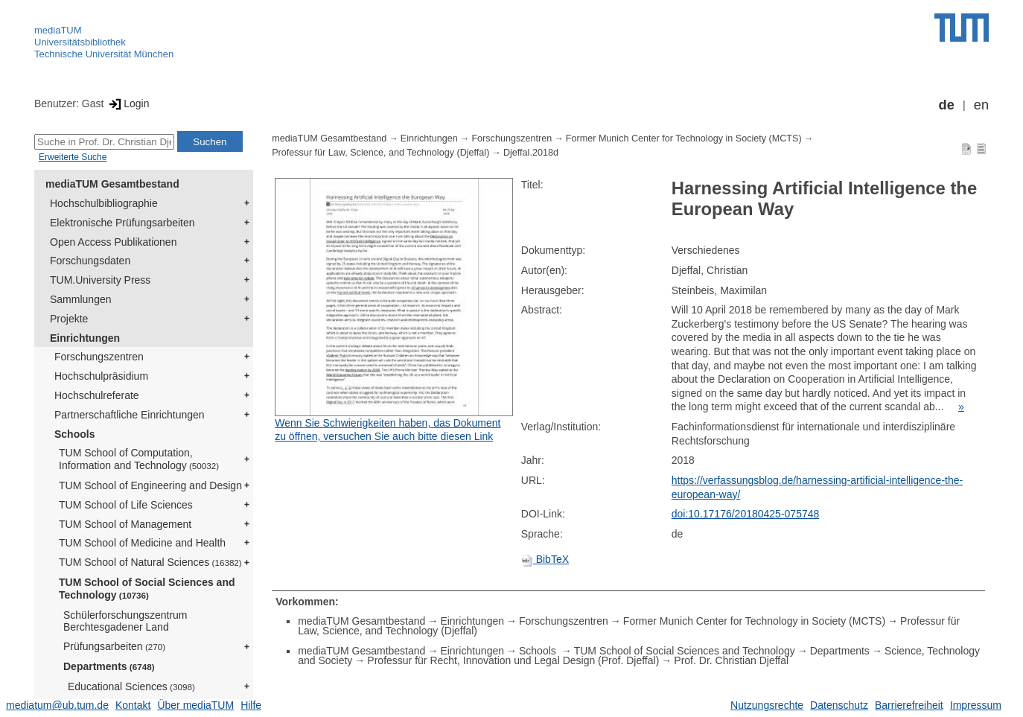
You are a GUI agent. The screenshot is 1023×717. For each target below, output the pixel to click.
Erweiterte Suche (72, 157)
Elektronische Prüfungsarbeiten (122, 223)
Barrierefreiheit (909, 705)
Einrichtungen (85, 338)
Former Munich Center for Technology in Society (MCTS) (684, 138)
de (947, 105)
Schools (74, 434)
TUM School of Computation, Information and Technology (139, 459)
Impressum (975, 705)
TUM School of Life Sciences (126, 505)
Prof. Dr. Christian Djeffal (731, 660)
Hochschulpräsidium (101, 376)
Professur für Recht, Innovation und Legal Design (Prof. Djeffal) (513, 660)
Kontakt (132, 705)
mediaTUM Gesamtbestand (112, 184)
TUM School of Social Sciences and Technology (147, 588)
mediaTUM (58, 30)
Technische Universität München (103, 54)
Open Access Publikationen (113, 242)
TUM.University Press (100, 280)
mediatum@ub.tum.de (57, 705)
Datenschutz (839, 705)
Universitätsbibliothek (80, 42)
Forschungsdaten (90, 261)
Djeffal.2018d (530, 152)
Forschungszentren (99, 357)
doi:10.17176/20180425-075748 (746, 514)
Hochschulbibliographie (104, 203)
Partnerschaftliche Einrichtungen (129, 415)
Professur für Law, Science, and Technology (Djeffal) (380, 152)
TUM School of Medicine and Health (142, 543)
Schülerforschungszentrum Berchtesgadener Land (125, 621)
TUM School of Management (125, 524)
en (981, 105)
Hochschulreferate (96, 395)
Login (127, 103)
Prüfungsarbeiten (114, 646)
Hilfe (250, 705)
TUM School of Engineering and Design (150, 485)
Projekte (69, 319)
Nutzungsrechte (766, 705)
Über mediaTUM (195, 705)
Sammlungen (81, 299)
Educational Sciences (131, 686)
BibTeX (545, 559)
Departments (109, 666)
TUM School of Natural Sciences (150, 562)
